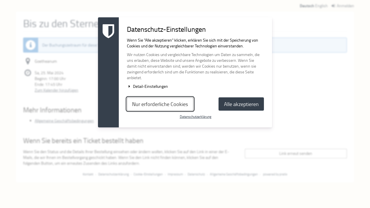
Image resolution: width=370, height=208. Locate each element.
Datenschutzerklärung (195, 116)
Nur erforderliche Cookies (160, 104)
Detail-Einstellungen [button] (147, 86)
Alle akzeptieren (241, 104)
